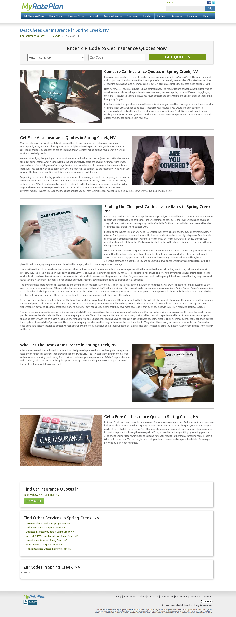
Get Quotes (177, 57)
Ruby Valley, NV (33, 494)
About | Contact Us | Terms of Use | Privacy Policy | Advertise (170, 596)
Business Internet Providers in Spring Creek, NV (50, 532)
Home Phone (55, 16)
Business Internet (113, 16)
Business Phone (76, 16)
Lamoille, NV (52, 494)
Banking (161, 16)
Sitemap (208, 596)
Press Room (130, 596)
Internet (94, 16)
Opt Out (207, 601)
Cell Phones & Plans (34, 16)
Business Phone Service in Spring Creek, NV (48, 523)
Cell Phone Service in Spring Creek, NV (45, 527)
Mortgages (176, 16)
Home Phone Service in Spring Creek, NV (46, 540)
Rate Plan (42, 6)
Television (132, 16)
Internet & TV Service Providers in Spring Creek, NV (52, 536)
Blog (205, 16)
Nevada (55, 35)
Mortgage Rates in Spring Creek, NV (44, 544)
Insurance (192, 16)
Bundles (147, 16)
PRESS (170, 2)
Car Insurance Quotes (33, 35)
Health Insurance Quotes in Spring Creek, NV (48, 548)
